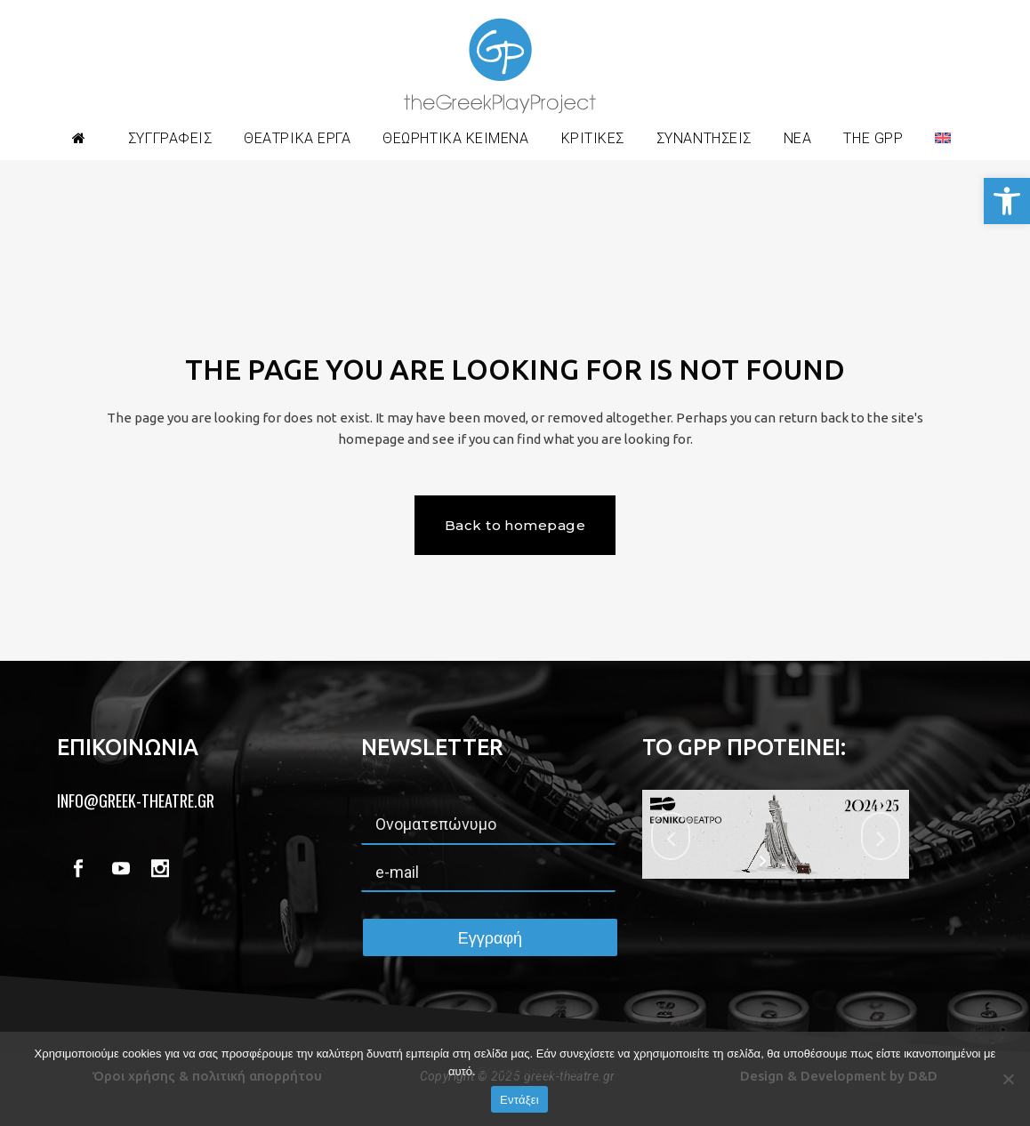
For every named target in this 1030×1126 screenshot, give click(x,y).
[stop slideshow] (787, 861)
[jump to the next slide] (880, 836)
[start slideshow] (764, 861)
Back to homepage (515, 525)
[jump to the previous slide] (670, 836)
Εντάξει (519, 1099)
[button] (1007, 201)
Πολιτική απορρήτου (530, 1071)
